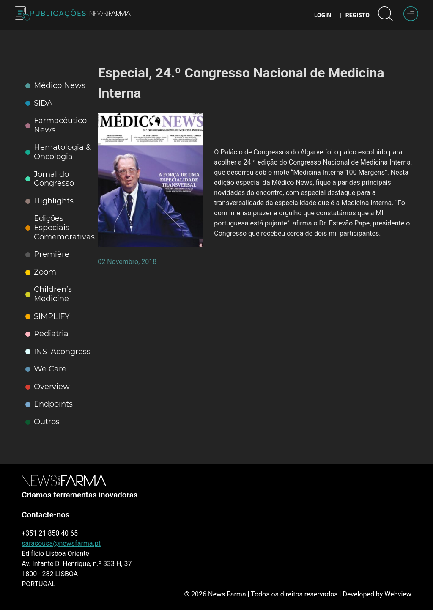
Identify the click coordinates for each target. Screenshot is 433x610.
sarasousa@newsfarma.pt (61, 543)
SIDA (38, 103)
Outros (42, 422)
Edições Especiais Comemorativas (60, 227)
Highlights (49, 201)
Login (322, 15)
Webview (397, 594)
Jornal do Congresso (49, 179)
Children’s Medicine (48, 294)
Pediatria (47, 334)
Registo (357, 15)
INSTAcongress (57, 351)
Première (47, 254)
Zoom (40, 272)
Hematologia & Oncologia (58, 152)
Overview (47, 386)
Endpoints (49, 404)
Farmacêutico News (56, 125)
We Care (45, 369)
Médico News (55, 85)
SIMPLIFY (47, 316)
